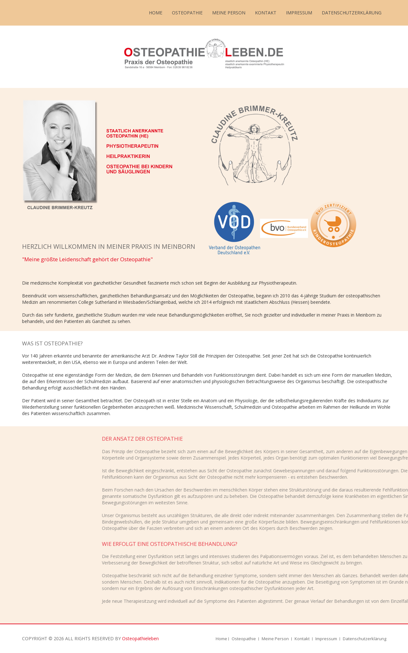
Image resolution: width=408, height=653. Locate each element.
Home (155, 13)
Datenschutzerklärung (351, 13)
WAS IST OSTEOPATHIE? (52, 343)
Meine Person (228, 13)
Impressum (299, 13)
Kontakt (265, 13)
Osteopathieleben (140, 638)
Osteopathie (187, 13)
